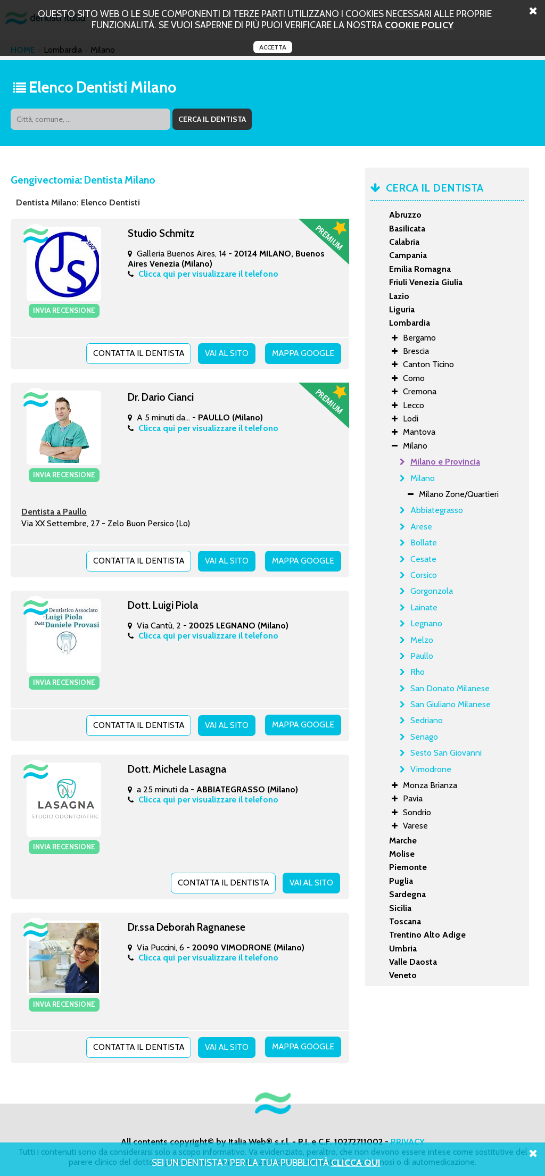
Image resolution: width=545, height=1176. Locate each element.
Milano (422, 478)
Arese (421, 526)
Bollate (423, 542)
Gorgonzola (431, 591)
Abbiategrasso (436, 510)
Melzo (421, 640)
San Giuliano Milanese (450, 704)
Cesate (423, 559)
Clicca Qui (356, 1162)
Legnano (426, 623)
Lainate (423, 607)
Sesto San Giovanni (446, 753)
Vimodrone (430, 769)
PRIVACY (408, 1137)
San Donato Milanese (450, 688)
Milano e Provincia (445, 462)
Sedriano (426, 720)
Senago (424, 737)
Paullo (421, 656)
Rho (417, 672)
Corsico (423, 575)
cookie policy (419, 24)
